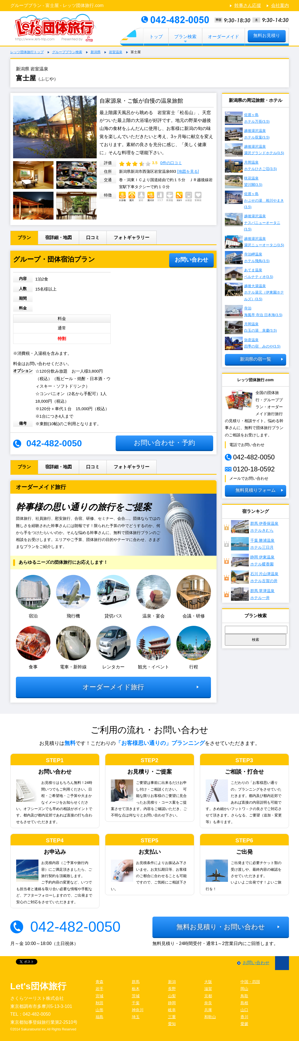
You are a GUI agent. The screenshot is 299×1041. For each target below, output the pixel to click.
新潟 (172, 982)
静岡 (172, 1003)
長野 (172, 988)
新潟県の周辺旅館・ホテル (255, 100)
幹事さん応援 (247, 5)
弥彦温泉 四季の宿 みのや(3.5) (253, 343)
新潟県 (96, 52)
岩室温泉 (115, 52)
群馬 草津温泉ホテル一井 (253, 594)
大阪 (208, 982)
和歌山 (210, 1017)
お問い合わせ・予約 (164, 442)
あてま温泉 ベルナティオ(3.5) (249, 273)
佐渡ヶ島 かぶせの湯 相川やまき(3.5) (254, 200)
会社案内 (280, 5)
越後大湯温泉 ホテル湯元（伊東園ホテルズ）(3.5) (254, 292)
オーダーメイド (223, 36)
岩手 (99, 988)
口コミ (92, 237)
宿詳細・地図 (58, 237)
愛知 (172, 1024)
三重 (172, 1017)
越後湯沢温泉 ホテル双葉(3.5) (247, 134)
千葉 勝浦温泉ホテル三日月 (253, 543)
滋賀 (208, 988)
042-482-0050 (75, 927)
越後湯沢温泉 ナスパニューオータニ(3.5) (252, 222)
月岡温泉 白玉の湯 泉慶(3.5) (251, 327)
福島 (99, 1017)
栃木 (136, 988)
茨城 (136, 996)
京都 (208, 996)
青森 (99, 982)
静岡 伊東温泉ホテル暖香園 (253, 560)
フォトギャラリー (131, 237)
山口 (244, 1010)
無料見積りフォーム (255, 490)
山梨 (172, 996)
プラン (24, 237)
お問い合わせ (191, 260)
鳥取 (244, 996)
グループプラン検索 (67, 52)
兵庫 (208, 1010)
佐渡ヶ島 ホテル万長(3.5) (247, 118)
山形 (99, 1010)
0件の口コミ (171, 163)
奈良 (208, 1003)
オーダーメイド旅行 (113, 687)
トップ (156, 36)
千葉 (136, 1003)
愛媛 (244, 1024)
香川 (244, 1017)
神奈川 (138, 1010)
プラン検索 (185, 36)
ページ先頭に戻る (282, 963)
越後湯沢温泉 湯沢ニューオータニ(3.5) (254, 242)
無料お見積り (266, 35)
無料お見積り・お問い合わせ (220, 927)
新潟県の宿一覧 (255, 359)
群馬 (136, 982)
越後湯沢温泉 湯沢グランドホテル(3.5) (254, 150)
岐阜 (172, 1010)
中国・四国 (250, 982)
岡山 (244, 988)
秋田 (99, 1003)
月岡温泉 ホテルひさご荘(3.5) (251, 166)
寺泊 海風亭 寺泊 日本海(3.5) (254, 311)
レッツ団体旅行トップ (27, 52)
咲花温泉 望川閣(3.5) (243, 181)
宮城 (99, 996)
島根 (244, 1003)
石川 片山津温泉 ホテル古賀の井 (255, 577)
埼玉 (136, 1017)
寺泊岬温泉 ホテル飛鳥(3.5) (247, 257)
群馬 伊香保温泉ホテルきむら (255, 526)
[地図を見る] (188, 171)
